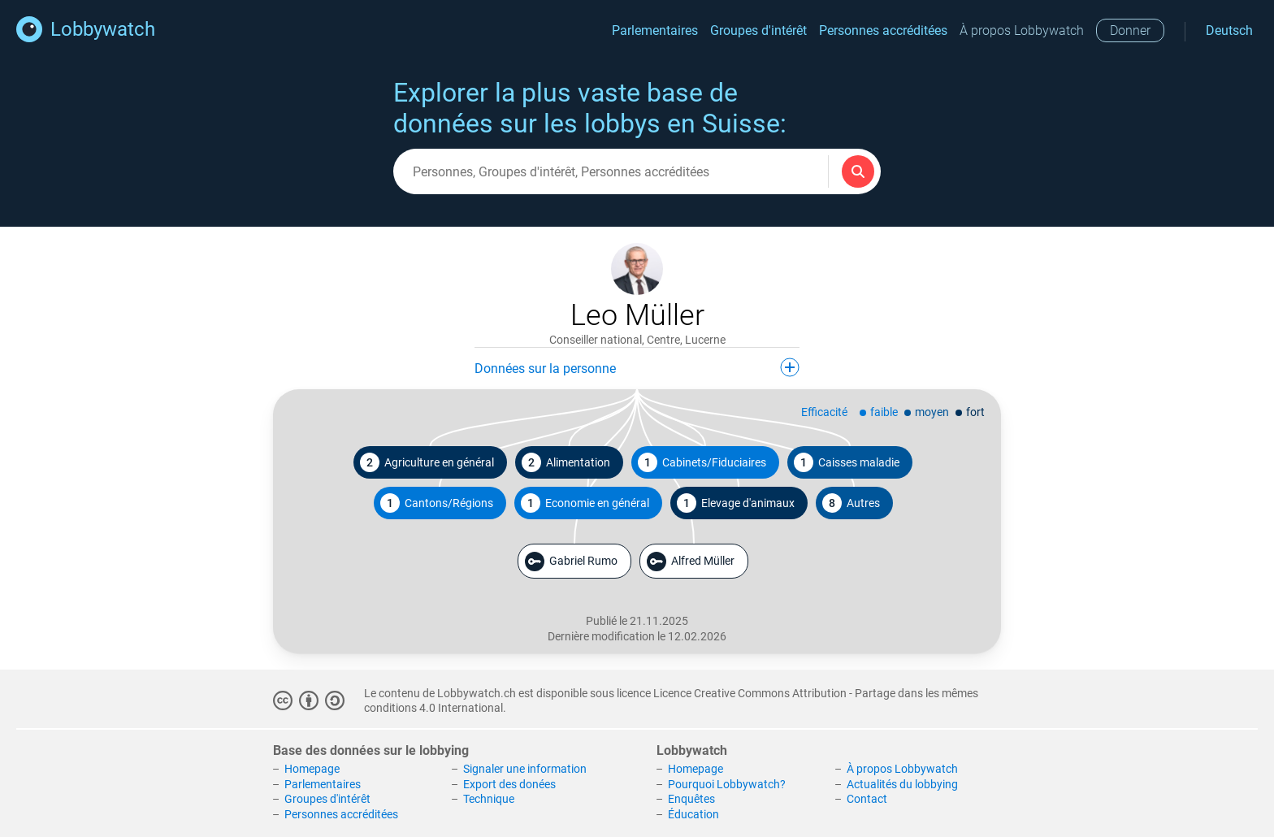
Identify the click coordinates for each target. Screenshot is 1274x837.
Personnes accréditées (883, 30)
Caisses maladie (846, 462)
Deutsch (1229, 30)
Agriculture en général (427, 462)
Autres (851, 503)
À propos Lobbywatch (1022, 30)
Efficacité (824, 411)
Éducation (693, 814)
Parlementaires (655, 30)
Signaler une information (525, 768)
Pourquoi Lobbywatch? (727, 784)
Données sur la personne (637, 367)
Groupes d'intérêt (758, 30)
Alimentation (566, 462)
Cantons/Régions (436, 503)
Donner (1130, 30)
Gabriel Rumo (571, 561)
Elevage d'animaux (736, 503)
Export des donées (509, 784)
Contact (867, 798)
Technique (488, 798)
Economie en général (585, 503)
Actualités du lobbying (902, 784)
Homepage (312, 768)
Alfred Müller (690, 561)
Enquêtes (691, 798)
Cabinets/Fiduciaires (702, 462)
